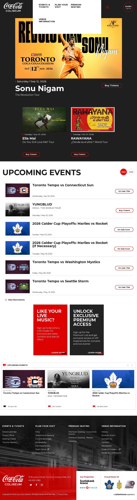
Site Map (52, 494)
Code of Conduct (109, 449)
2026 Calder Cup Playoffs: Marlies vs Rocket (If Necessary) (70, 244)
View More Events (16, 300)
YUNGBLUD (42, 204)
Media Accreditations (111, 453)
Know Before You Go (45, 453)
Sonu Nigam (39, 88)
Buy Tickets (112, 85)
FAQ (37, 432)
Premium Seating (73, 7)
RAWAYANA (81, 138)
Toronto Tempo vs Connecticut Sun (63, 185)
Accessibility (40, 442)
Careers (105, 442)
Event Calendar (9, 432)
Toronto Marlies (9, 442)
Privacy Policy (62, 494)
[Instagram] (41, 484)
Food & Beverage (43, 439)
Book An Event (108, 435)
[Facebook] (36, 484)
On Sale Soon (123, 230)
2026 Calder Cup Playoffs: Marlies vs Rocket (70, 224)
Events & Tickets (42, 7)
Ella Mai (29, 138)
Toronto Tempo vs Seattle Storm (60, 281)
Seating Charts (9, 439)
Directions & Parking (44, 435)
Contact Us (107, 439)
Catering (72, 441)
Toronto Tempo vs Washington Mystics (66, 262)
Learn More (58, 353)
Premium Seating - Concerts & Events (82, 433)
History (105, 432)
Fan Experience (42, 446)
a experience (124, 494)
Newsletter (107, 446)
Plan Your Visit (58, 7)
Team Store (40, 449)
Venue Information (91, 7)
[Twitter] (30, 484)
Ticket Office (8, 435)
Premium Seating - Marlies (81, 437)
